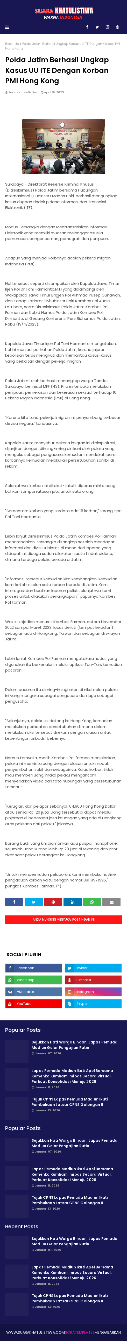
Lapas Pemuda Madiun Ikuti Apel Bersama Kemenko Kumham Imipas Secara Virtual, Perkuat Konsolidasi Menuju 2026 (72, 1076)
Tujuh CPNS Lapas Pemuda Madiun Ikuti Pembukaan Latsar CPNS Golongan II (70, 1102)
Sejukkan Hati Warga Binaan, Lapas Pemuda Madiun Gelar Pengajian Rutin (74, 1045)
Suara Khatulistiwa (23, 92)
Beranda (12, 43)
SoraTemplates (80, 1332)
